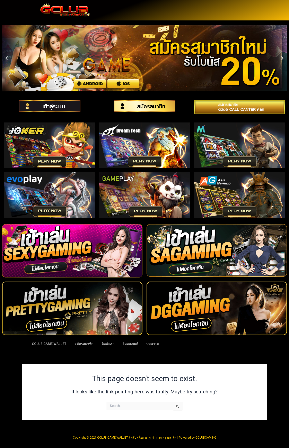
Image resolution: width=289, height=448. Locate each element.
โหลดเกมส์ (130, 344)
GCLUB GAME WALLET (49, 344)
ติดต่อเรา (108, 344)
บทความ (152, 344)
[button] (6, 58)
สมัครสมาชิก (84, 344)
